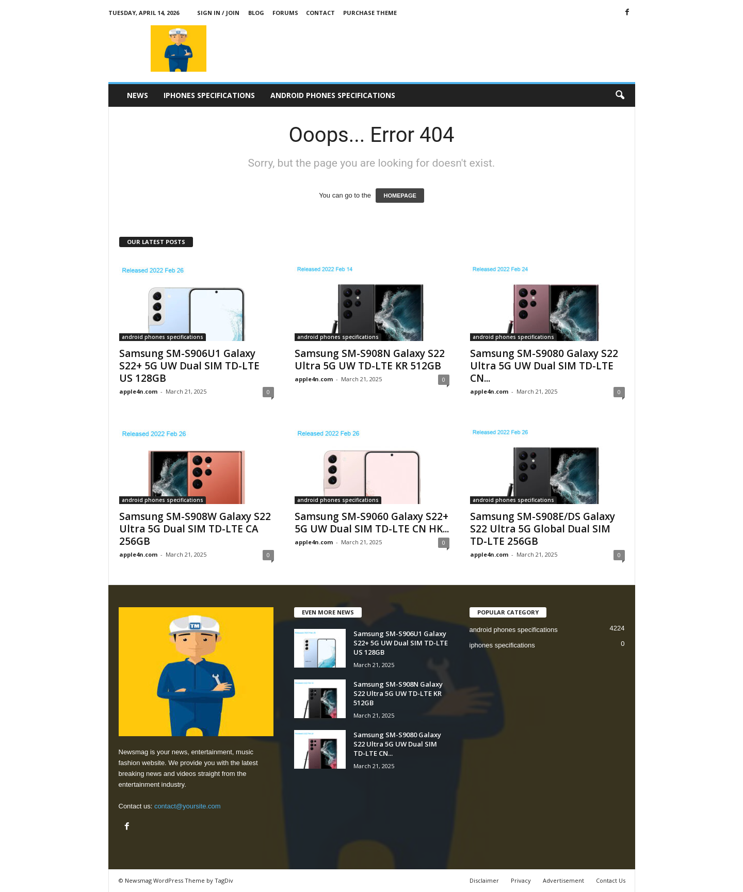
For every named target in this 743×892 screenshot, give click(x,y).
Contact (320, 13)
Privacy (521, 880)
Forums (285, 13)
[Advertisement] (447, 48)
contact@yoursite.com (187, 806)
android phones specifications (332, 95)
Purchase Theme (370, 13)
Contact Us (610, 880)
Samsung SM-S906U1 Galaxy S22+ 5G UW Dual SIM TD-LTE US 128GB (189, 366)
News (137, 95)
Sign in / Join (218, 13)
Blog (256, 13)
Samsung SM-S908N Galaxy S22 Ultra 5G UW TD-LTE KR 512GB (370, 359)
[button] (619, 95)
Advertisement (563, 880)
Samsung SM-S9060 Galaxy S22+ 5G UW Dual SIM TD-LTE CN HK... (372, 523)
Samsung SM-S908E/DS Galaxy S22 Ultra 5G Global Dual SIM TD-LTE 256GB (542, 529)
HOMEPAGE (399, 195)
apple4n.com (138, 391)
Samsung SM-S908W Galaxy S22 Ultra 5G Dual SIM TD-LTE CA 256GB (195, 529)
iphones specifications (209, 95)
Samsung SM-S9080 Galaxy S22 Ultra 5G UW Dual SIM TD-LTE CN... (544, 366)
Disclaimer (484, 880)
